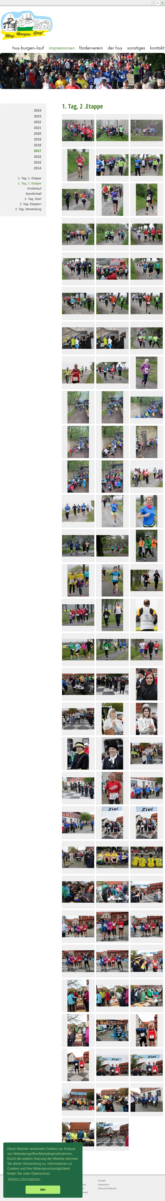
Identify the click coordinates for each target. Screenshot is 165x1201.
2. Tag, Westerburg (28, 209)
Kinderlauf (34, 188)
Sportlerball (33, 193)
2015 (37, 162)
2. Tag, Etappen (30, 204)
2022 (37, 122)
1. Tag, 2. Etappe (29, 183)
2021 (37, 128)
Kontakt (102, 1180)
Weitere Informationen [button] (24, 1179)
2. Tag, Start (33, 198)
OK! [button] (43, 1189)
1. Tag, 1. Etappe (29, 178)
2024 (37, 110)
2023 (37, 116)
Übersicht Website (107, 1188)
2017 (37, 151)
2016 (37, 156)
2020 (37, 133)
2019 (37, 139)
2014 (37, 168)
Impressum (103, 1184)
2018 (37, 145)
